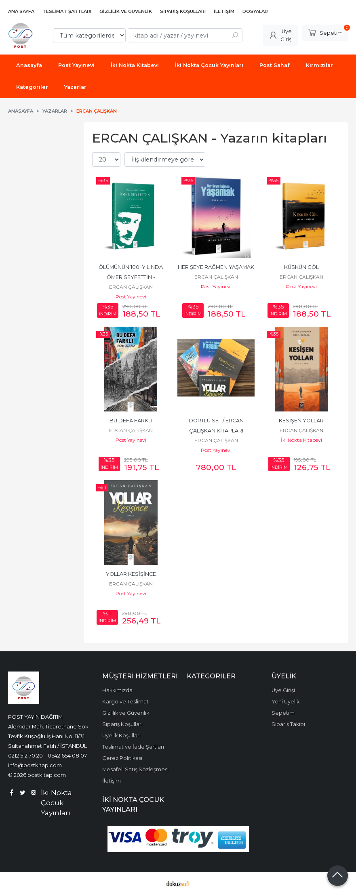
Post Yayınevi (131, 297)
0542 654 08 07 (67, 755)
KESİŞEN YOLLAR (301, 421)
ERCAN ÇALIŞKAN (131, 287)
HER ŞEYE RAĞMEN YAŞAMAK (216, 267)
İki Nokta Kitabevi (301, 440)
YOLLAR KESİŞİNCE (131, 574)
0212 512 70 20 (25, 755)
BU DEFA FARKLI (131, 421)
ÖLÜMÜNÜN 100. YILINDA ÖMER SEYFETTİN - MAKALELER (131, 277)
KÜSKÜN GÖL (301, 267)
